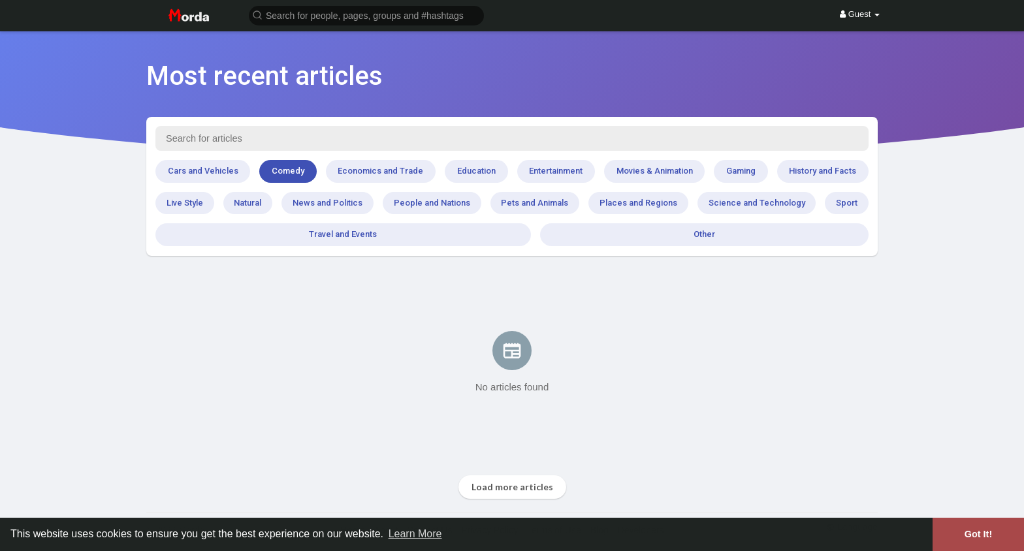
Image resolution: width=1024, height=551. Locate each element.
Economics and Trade (380, 171)
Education (476, 171)
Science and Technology (757, 203)
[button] (366, 14)
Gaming (741, 171)
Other (704, 234)
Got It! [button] (978, 534)
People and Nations (432, 203)
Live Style (185, 203)
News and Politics (327, 203)
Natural (247, 203)
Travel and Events (343, 234)
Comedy (288, 171)
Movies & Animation (654, 171)
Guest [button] (860, 14)
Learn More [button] (415, 533)
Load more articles (512, 486)
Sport (846, 203)
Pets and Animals (534, 203)
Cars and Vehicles (203, 171)
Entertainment (556, 171)
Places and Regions (638, 203)
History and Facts (822, 171)
